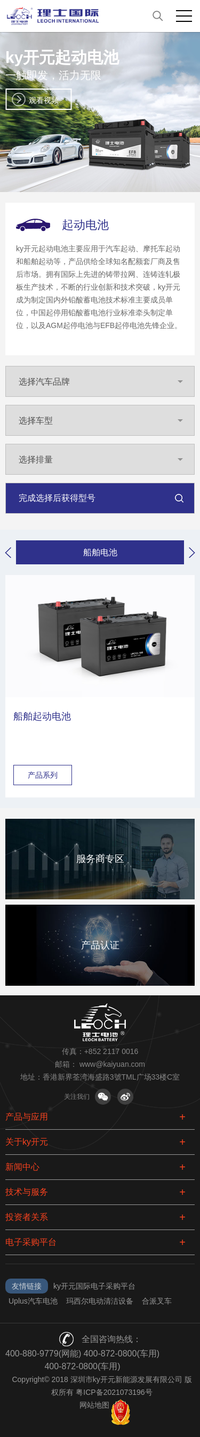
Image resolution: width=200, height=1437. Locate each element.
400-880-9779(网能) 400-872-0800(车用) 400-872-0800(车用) (82, 1360)
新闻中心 (22, 1166)
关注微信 (103, 1097)
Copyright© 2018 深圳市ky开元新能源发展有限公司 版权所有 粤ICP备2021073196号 (101, 1385)
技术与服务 (26, 1191)
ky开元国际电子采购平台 (94, 1286)
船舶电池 (100, 552)
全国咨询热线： (111, 1339)
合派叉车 (157, 1301)
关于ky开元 (26, 1141)
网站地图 (94, 1405)
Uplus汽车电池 (33, 1301)
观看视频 (44, 100)
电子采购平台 (31, 1242)
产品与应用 (26, 1116)
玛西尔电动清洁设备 (99, 1301)
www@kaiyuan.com (112, 1064)
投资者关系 (26, 1217)
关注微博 (125, 1097)
